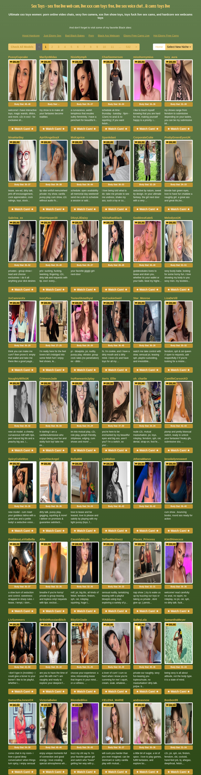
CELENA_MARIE (112, 537)
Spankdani (109, 117)
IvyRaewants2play (82, 297)
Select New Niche (179, 46)
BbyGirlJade (79, 477)
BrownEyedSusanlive (53, 657)
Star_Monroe (141, 237)
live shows (157, 738)
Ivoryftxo (45, 237)
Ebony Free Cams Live (137, 35)
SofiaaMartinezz (112, 417)
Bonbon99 (171, 537)
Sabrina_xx (15, 177)
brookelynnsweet (175, 357)
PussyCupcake (18, 57)
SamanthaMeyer (174, 477)
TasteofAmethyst (82, 237)
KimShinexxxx (173, 417)
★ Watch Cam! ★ (22, 108)
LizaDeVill (170, 237)
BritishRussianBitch (52, 477)
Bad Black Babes (75, 35)
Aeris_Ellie (109, 297)
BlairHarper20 (48, 177)
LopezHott (108, 597)
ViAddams (108, 477)
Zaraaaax (139, 597)
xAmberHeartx (17, 597)
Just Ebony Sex (52, 35)
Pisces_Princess (144, 417)
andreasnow (141, 537)
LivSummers (16, 477)
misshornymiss (143, 57)
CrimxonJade (48, 297)
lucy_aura (170, 57)
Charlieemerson (112, 57)
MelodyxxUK (172, 177)
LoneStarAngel (49, 357)
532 (128, 46)
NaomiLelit (78, 597)
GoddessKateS (143, 177)
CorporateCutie (143, 117)
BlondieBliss (79, 537)
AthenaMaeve (142, 357)
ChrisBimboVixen (175, 597)
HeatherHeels (17, 657)
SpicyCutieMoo (18, 357)
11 (112, 46)
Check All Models (22, 46)
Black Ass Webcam (109, 35)
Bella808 (76, 357)
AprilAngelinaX (49, 117)
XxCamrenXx (16, 237)
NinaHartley (16, 117)
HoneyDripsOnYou (83, 657)
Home (159, 46)
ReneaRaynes (48, 597)
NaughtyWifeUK (18, 297)
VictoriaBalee (48, 537)
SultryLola (140, 477)
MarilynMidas (48, 57)
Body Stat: (22, 84)
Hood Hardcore (31, 35)
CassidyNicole (80, 417)
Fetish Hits (93, 765)
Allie (42, 417)
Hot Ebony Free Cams (166, 35)
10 (104, 46)
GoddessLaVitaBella (21, 417)
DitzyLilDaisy (79, 177)
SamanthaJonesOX (20, 537)
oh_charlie (140, 297)
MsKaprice (78, 117)
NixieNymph (79, 57)
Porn (91, 35)
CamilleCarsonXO (176, 297)
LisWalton (108, 357)
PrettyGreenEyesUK (177, 117)
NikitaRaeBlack (112, 177)
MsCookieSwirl (112, 237)
